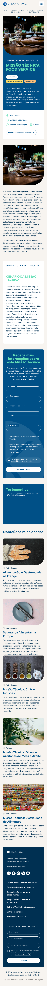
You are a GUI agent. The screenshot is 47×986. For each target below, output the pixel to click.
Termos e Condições (34, 979)
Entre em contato (15, 912)
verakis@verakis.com (16, 866)
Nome (13, 386)
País (12, 415)
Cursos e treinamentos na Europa (22, 882)
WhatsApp (14, 425)
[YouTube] (28, 873)
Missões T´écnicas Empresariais (36, 11)
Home (6, 10)
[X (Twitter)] (23, 873)
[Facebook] (14, 873)
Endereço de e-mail (18, 406)
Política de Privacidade (23, 955)
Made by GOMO (32, 975)
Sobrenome (15, 396)
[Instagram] (18, 873)
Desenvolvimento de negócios (18, 11)
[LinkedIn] (9, 873)
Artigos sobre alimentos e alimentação (18, 901)
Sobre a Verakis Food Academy (21, 907)
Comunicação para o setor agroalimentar (18, 893)
